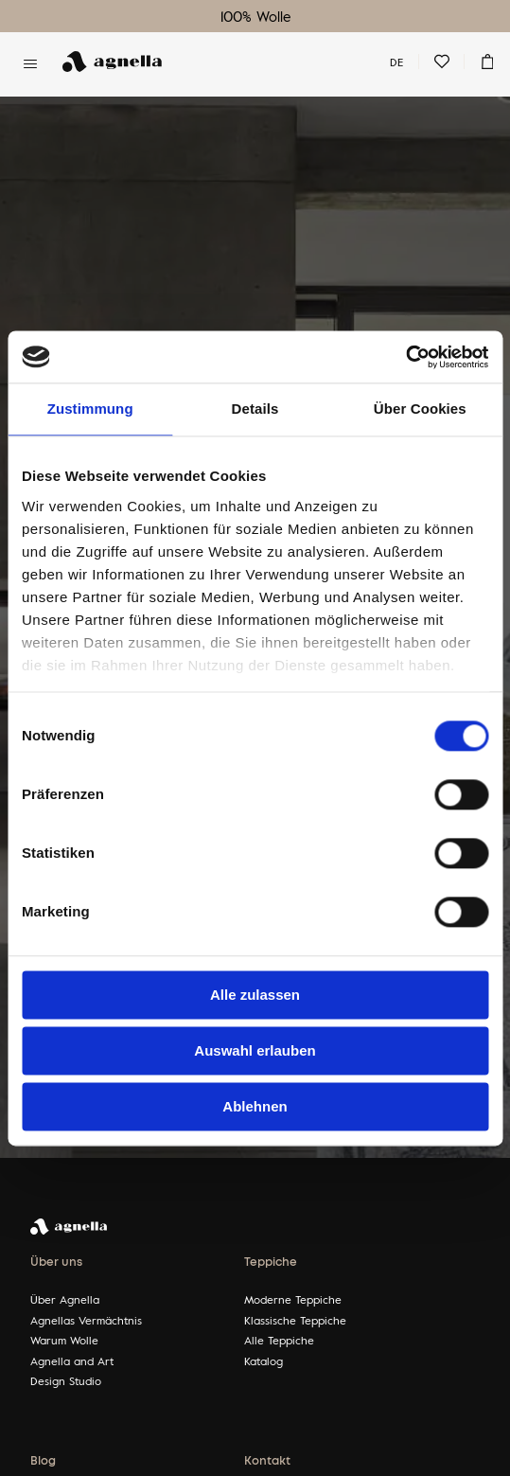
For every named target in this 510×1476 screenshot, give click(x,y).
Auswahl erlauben (254, 1050)
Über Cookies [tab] (420, 408)
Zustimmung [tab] (90, 408)
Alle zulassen (255, 995)
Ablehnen (254, 1106)
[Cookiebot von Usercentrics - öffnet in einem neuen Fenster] (405, 357)
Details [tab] (255, 408)
